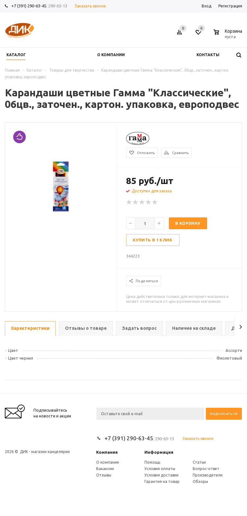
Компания (107, 452)
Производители (208, 475)
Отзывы (103, 475)
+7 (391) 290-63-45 (28, 6)
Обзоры (200, 481)
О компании (107, 462)
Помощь (152, 462)
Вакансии (105, 469)
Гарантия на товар (161, 481)
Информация (158, 452)
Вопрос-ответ (206, 469)
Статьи (199, 462)
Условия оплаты (159, 469)
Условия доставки (161, 475)
